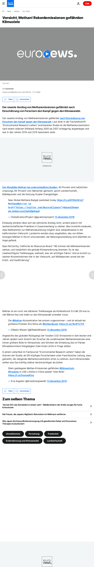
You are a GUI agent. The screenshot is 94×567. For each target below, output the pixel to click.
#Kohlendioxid (50, 323)
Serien (16, 11)
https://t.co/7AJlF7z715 (71, 323)
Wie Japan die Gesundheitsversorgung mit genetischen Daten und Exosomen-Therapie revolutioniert (39, 421)
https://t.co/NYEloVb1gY (70, 200)
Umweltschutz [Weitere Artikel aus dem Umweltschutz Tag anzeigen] (13, 433)
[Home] (3, 11)
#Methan (17, 319)
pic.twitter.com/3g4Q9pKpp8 (24, 210)
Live (87, 3)
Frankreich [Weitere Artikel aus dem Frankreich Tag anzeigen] (53, 433)
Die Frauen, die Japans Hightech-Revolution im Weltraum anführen (34, 413)
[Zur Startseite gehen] (10, 3)
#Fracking (13, 371)
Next (9, 11)
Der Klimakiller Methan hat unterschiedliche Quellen (29, 187)
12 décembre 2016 (64, 216)
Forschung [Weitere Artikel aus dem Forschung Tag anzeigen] (34, 433)
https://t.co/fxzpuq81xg (21, 374)
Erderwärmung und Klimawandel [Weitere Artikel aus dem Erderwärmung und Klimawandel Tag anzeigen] (22, 440)
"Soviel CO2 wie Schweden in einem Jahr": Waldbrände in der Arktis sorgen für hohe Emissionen (42, 405)
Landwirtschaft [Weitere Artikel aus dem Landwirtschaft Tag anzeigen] (54, 440)
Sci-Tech (26, 11)
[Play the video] (47, 54)
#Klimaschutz (66, 367)
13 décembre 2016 (57, 329)
